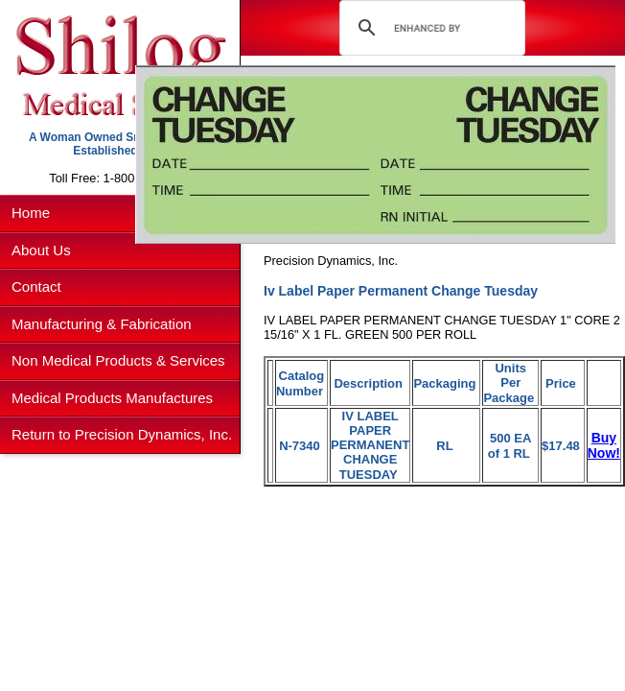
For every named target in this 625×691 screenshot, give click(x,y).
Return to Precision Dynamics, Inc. (122, 434)
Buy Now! (604, 445)
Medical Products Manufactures (112, 398)
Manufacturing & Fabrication (102, 324)
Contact (36, 286)
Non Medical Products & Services (118, 360)
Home (31, 212)
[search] (429, 27)
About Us (41, 250)
